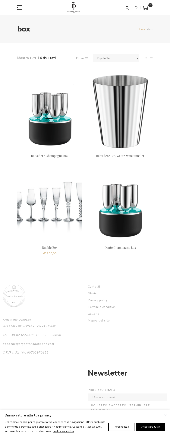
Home (142, 29)
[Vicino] (165, 415)
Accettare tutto (150, 427)
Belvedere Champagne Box (49, 156)
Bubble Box (49, 247)
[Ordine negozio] (116, 58)
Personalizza (121, 427)
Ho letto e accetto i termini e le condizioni (120, 408)
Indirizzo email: (101, 390)
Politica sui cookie (63, 431)
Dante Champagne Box (120, 247)
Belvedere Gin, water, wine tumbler (120, 156)
